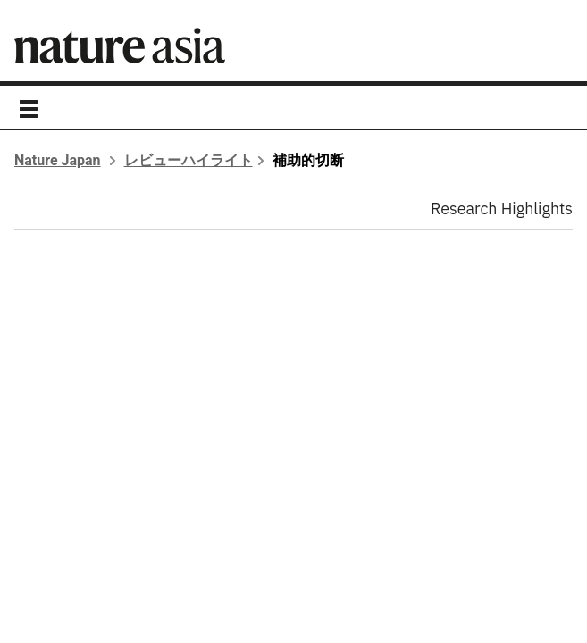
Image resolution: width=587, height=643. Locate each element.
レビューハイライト (188, 160)
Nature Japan (57, 160)
